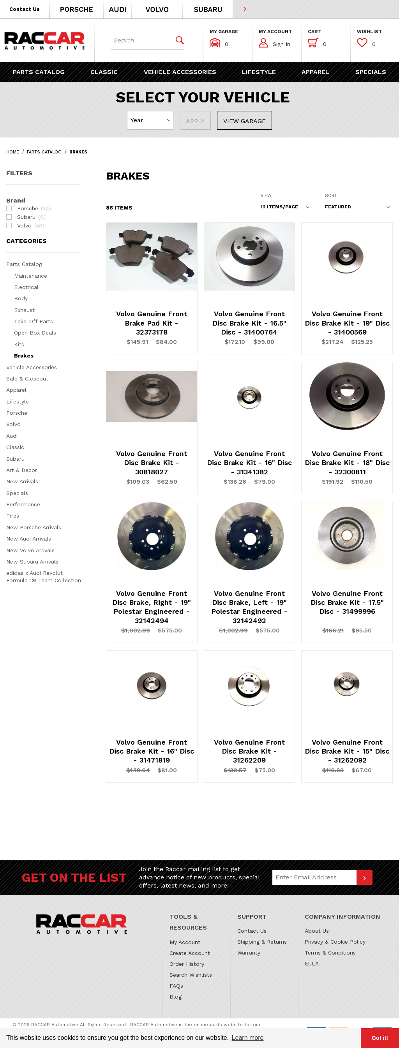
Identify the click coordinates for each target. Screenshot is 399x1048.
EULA (312, 963)
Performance (23, 504)
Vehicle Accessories (31, 367)
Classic (15, 447)
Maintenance (30, 276)
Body (21, 298)
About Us (317, 931)
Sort (331, 195)
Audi (12, 436)
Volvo (13, 424)
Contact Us (252, 931)
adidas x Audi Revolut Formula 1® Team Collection (43, 576)
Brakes (24, 355)
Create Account (189, 953)
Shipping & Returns (262, 942)
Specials (17, 493)
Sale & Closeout (27, 378)
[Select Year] (150, 120)
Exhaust (24, 310)
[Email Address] (314, 877)
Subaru (15, 459)
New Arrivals (22, 481)
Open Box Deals (35, 332)
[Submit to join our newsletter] (365, 877)
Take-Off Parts (33, 321)
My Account (184, 942)
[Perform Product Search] (177, 40)
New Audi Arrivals (28, 538)
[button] (25, 9)
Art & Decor (21, 470)
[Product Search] (140, 40)
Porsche (16, 413)
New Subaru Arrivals (32, 561)
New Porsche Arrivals (33, 527)
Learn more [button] (248, 1037)
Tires (12, 516)
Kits (19, 344)
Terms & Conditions (330, 952)
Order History (186, 964)
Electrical (26, 287)
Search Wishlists (190, 975)
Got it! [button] (380, 1038)
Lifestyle (17, 401)
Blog (175, 996)
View (266, 195)
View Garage (244, 121)
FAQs (176, 986)
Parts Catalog (24, 264)
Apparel (16, 390)
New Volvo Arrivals (30, 550)
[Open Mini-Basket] (317, 42)
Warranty (248, 952)
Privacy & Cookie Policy (335, 942)
